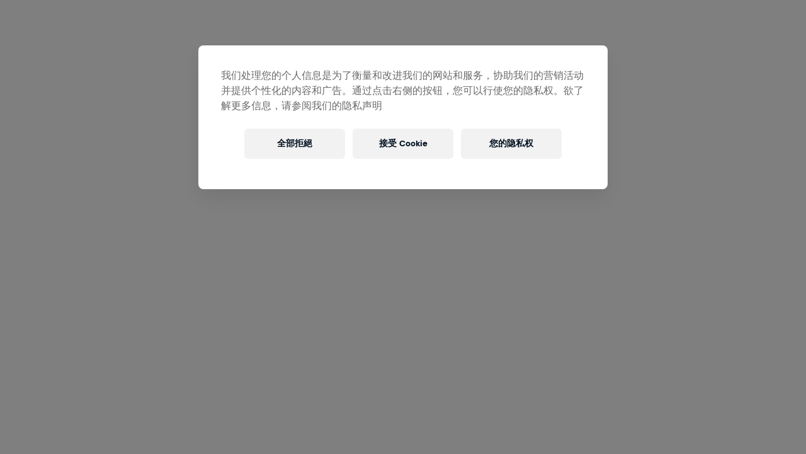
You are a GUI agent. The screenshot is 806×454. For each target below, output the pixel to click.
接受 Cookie (403, 143)
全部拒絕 (294, 143)
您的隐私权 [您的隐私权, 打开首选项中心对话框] (511, 143)
